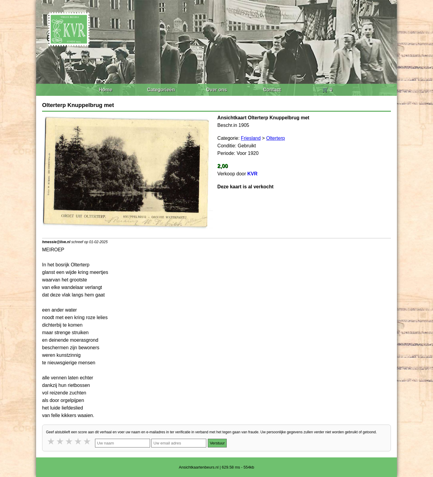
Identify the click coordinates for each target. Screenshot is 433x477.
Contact (272, 89)
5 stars (87, 441)
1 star (51, 441)
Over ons (216, 89)
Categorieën (161, 89)
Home (105, 89)
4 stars (78, 441)
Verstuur (217, 443)
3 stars (69, 441)
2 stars (60, 441)
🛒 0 (327, 89)
